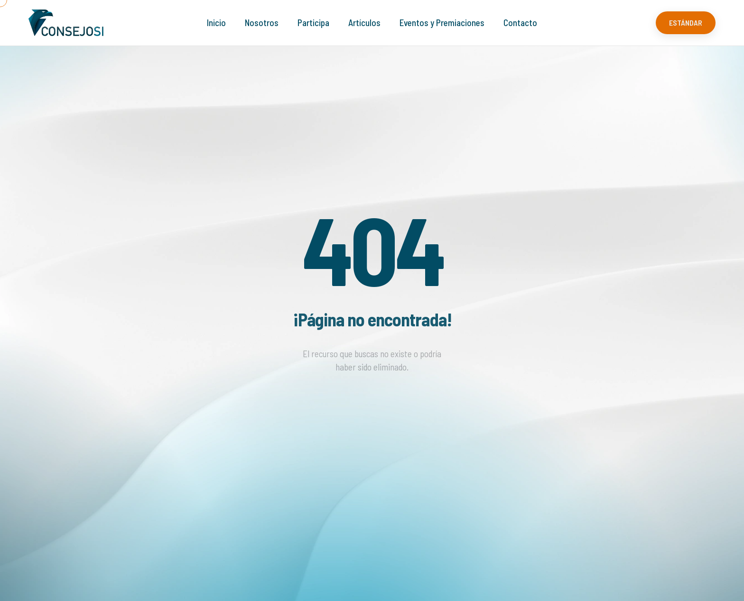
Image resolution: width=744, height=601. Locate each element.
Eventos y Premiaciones (442, 22)
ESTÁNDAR (685, 22)
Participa (313, 22)
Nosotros (262, 22)
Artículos (364, 22)
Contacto (520, 22)
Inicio (216, 22)
